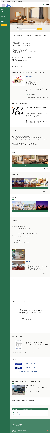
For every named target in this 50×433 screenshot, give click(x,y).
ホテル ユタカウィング (30, 363)
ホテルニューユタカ (17, 424)
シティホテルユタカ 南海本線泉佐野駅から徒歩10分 (25, 371)
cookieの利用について (14, 431)
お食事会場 (28, 261)
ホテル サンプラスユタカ (31, 367)
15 (41, 22)
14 (39, 22)
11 (34, 22)
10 (33, 22)
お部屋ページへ (45, 168)
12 (36, 22)
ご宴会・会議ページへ (44, 191)
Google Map (45, 300)
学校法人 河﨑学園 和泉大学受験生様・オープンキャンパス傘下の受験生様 (37, 97)
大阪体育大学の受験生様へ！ (31, 94)
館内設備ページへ (45, 273)
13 (37, 22)
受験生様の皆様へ (29, 76)
